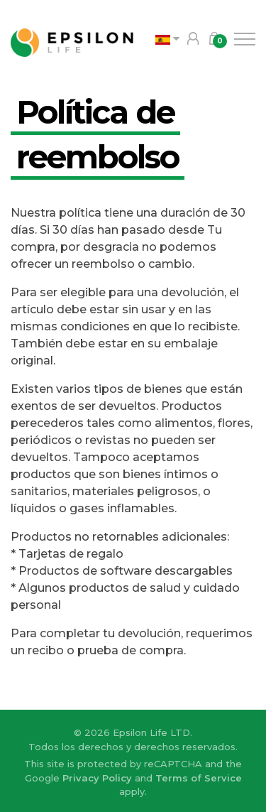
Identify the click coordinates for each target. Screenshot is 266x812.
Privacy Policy (97, 778)
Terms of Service (198, 778)
